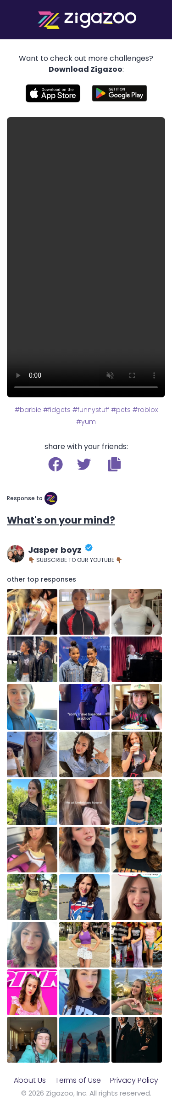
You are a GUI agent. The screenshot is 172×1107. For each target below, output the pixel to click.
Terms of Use (78, 1080)
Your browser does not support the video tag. (86, 257)
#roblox (145, 409)
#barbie (28, 409)
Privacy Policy (134, 1080)
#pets (121, 409)
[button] (114, 464)
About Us (30, 1080)
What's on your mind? (61, 520)
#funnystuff (90, 409)
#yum (86, 421)
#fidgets (57, 409)
